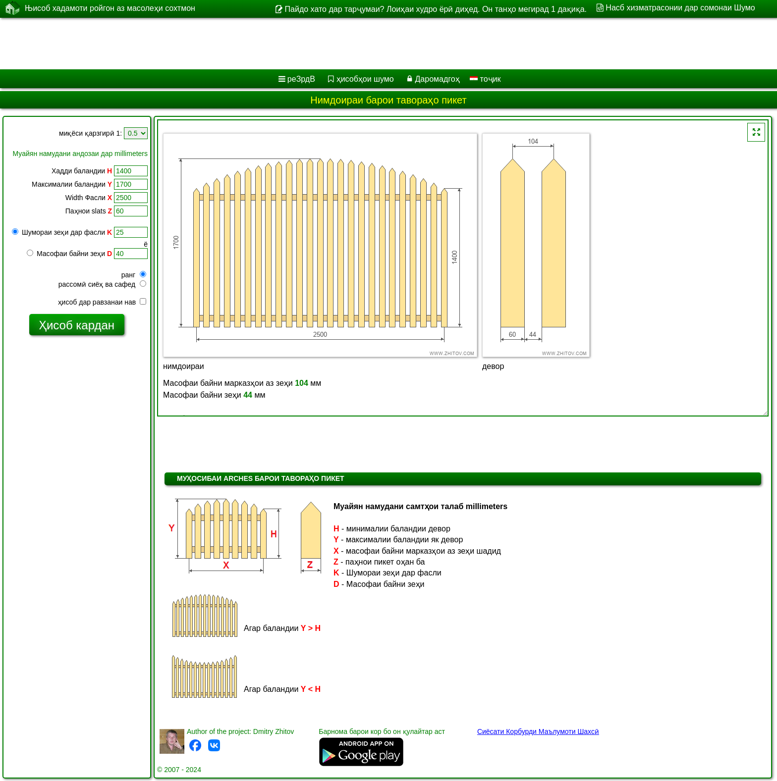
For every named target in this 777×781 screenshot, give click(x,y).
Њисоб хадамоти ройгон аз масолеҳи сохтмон (110, 8)
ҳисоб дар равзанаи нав (102, 302)
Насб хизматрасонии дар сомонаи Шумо (680, 7)
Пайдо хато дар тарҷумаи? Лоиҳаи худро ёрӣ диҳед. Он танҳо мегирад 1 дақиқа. (436, 9)
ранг (133, 275)
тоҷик (485, 79)
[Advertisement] (300, 43)
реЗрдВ (301, 79)
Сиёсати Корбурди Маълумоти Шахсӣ (538, 731)
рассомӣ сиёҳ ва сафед (102, 284)
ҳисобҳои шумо (365, 79)
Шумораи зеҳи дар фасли (62, 232)
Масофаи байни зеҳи (69, 254)
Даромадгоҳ (437, 79)
